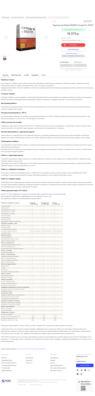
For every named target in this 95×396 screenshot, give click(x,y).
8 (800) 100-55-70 (82, 356)
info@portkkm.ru (81, 361)
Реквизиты (29, 360)
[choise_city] (78, 62)
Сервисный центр (6, 360)
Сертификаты (54, 357)
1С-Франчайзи (5, 368)
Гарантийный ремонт (56, 365)
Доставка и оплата (56, 370)
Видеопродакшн (6, 370)
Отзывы (26, 75)
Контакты (29, 363)
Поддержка (35, 75)
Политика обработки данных (35, 384)
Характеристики (16, 75)
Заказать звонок (84, 365)
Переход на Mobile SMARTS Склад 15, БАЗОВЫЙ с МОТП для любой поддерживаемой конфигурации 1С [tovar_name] (73, 40)
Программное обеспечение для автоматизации (30, 349)
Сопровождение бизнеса (8, 365)
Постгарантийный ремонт (58, 368)
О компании (29, 357)
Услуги (43, 75)
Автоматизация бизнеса (8, 363)
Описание (5, 75)
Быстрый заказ (73, 49)
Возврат (52, 360)
